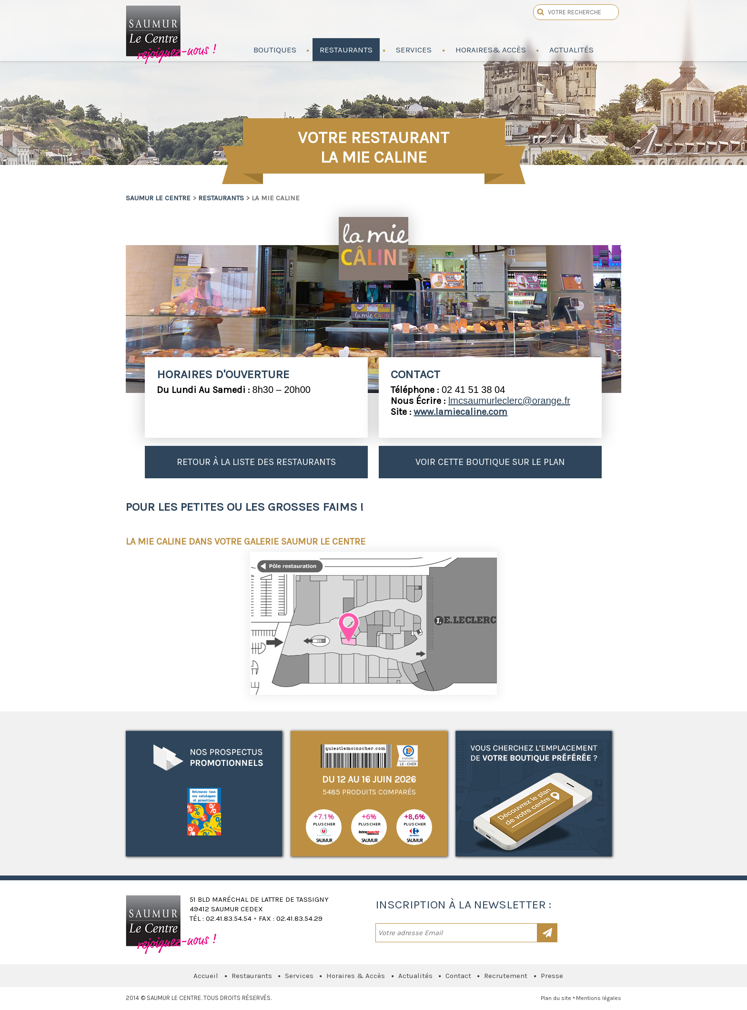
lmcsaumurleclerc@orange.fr (509, 400)
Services (299, 975)
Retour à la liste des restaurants (256, 461)
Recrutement (505, 975)
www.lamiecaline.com (460, 411)
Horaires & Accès (355, 975)
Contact (458, 975)
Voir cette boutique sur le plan (490, 461)
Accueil (205, 975)
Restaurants (221, 198)
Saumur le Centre (172, 32)
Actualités (415, 975)
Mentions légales (598, 998)
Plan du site (556, 998)
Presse (552, 975)
